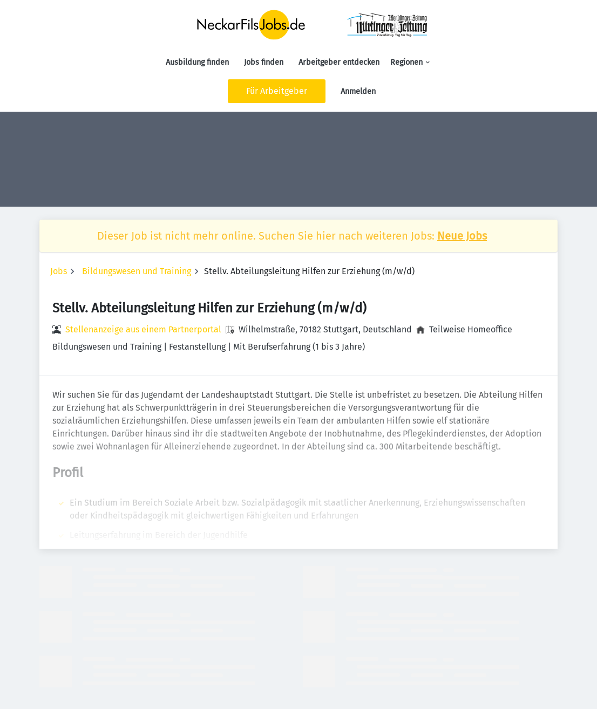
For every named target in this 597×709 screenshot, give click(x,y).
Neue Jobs (462, 235)
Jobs (58, 271)
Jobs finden (263, 62)
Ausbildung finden (197, 62)
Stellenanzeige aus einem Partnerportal (143, 329)
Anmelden (358, 91)
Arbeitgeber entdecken (338, 62)
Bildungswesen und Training (136, 271)
